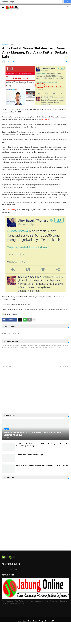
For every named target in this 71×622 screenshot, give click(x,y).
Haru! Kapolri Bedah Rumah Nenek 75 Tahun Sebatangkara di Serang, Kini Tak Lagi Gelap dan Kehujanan (42, 445)
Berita (12, 44)
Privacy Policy (38, 621)
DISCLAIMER (49, 621)
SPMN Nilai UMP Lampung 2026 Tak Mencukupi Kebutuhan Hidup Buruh (42, 465)
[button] (3, 7)
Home (19, 621)
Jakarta (15, 314)
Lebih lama (64, 366)
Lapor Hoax (27, 621)
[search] (31, 2)
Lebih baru (7, 366)
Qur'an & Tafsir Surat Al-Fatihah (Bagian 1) (31, 454)
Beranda (5, 44)
